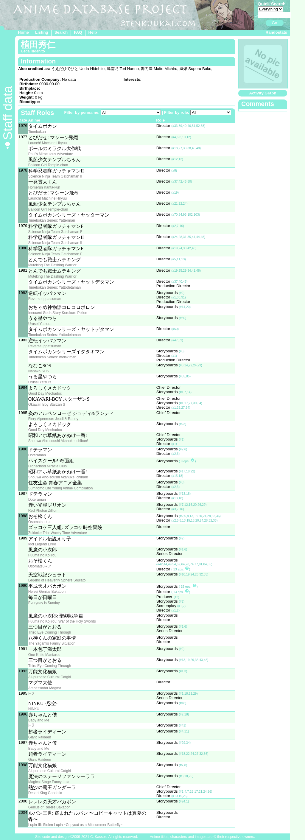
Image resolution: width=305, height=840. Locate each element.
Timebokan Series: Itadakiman (52, 357)
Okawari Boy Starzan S (46, 404)
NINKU (33, 709)
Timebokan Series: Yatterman (51, 220)
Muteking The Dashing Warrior (52, 265)
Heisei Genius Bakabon (47, 591)
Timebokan (37, 132)
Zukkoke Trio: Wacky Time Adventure (57, 533)
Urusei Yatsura (40, 324)
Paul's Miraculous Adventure (50, 154)
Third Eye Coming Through (49, 632)
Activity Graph (262, 93)
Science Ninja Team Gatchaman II (55, 176)
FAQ (78, 32)
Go (274, 23)
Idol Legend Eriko (42, 544)
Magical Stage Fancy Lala (48, 782)
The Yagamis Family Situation (51, 643)
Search (61, 32)
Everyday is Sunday (44, 603)
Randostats (276, 32)
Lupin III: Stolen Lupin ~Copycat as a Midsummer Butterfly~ (75, 825)
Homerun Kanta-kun (44, 187)
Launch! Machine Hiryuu (47, 143)
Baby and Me (38, 720)
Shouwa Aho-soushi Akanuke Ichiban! (58, 441)
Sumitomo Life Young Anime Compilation (60, 488)
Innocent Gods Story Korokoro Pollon (57, 313)
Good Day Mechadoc (45, 393)
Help (92, 32)
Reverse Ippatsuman (44, 299)
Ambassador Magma (44, 688)
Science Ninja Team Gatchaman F (55, 232)
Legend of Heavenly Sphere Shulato (57, 580)
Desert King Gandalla (45, 793)
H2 (31, 693)
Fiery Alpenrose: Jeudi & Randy (53, 419)
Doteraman (37, 455)
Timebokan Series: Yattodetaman (54, 287)
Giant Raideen (39, 737)
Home (23, 32)
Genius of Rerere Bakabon (49, 807)
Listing (41, 32)
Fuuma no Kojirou (42, 555)
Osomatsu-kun (40, 522)
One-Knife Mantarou (44, 655)
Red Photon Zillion (42, 510)
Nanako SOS (38, 371)
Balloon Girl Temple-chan (48, 165)
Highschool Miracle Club (47, 466)
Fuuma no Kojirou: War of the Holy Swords (62, 621)
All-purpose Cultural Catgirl (49, 677)
